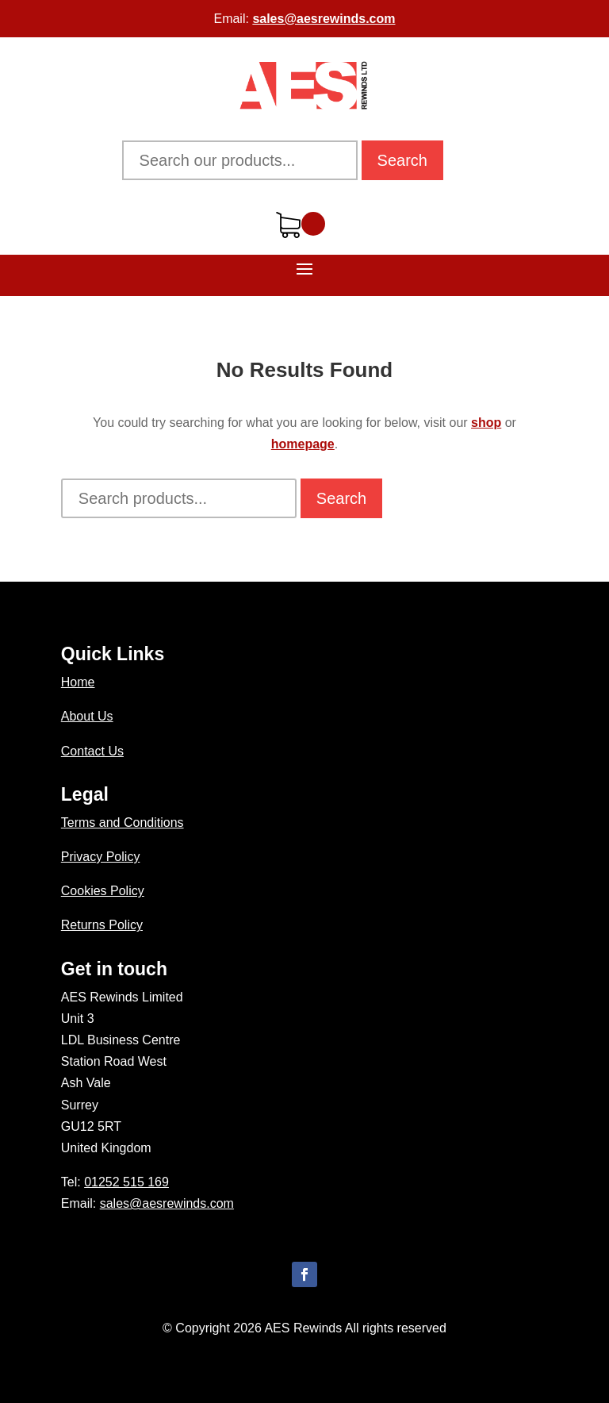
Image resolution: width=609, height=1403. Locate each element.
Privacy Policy (100, 856)
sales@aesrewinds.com (323, 18)
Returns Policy (102, 925)
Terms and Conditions (122, 822)
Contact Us (92, 751)
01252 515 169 (126, 1182)
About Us (87, 716)
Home (78, 682)
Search (402, 160)
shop (486, 422)
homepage (303, 444)
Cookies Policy (102, 891)
